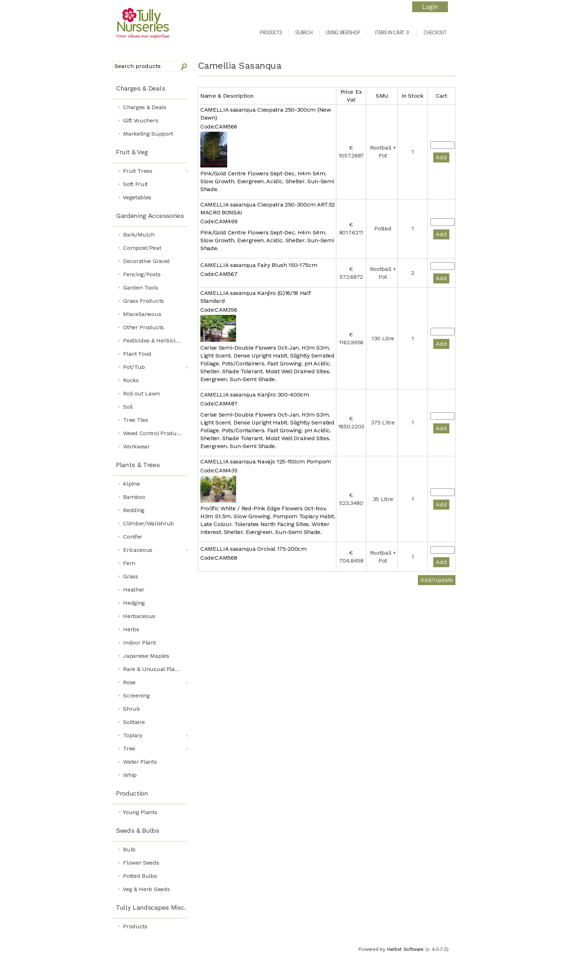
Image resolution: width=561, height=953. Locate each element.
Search (303, 32)
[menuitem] (149, 88)
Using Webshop (343, 32)
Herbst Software (405, 949)
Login (430, 6)
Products (271, 32)
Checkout (435, 32)
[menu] (149, 506)
